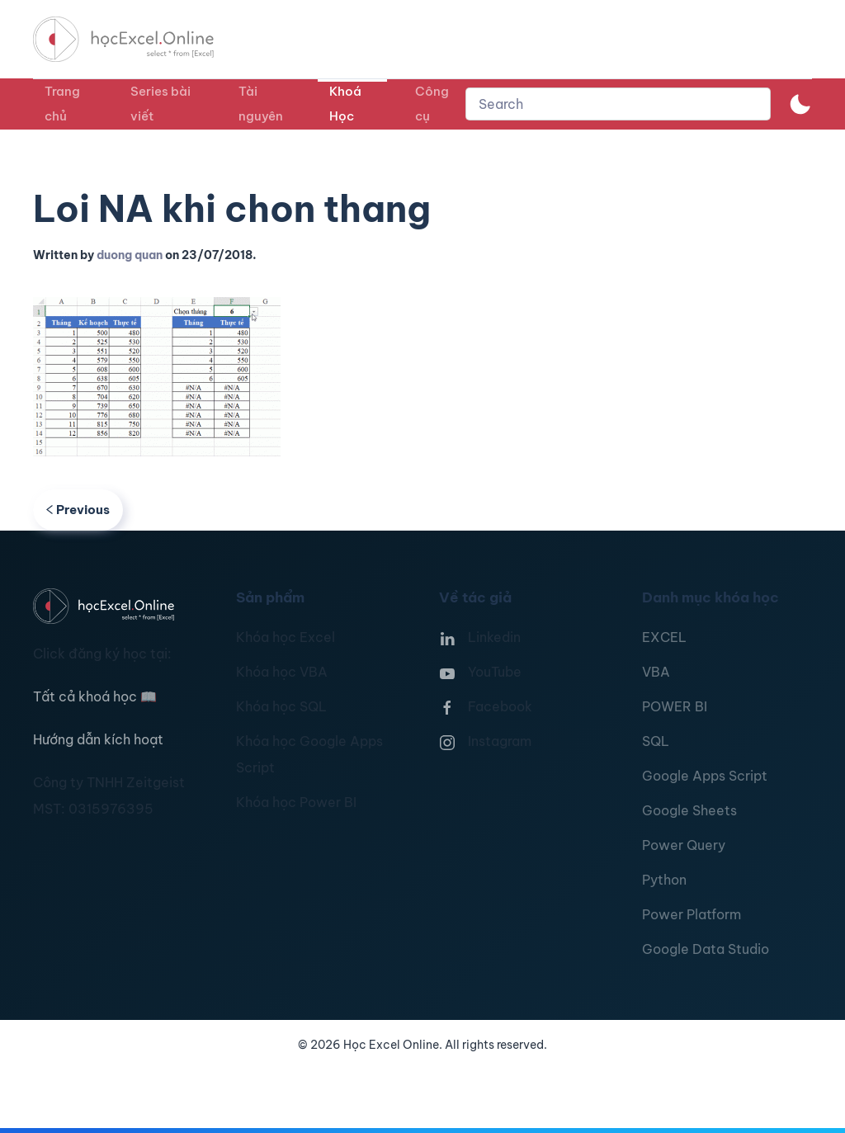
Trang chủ (62, 103)
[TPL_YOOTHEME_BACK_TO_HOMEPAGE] (138, 39)
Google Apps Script (704, 775)
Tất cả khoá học (95, 696)
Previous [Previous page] (78, 509)
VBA (656, 671)
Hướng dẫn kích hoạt (98, 739)
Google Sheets (689, 810)
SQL (655, 741)
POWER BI (674, 706)
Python (664, 879)
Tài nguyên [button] (260, 103)
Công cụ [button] (432, 103)
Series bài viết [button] (160, 103)
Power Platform (691, 914)
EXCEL (664, 637)
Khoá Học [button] (345, 103)
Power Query (683, 845)
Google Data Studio (705, 949)
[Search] (618, 103)
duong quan (130, 255)
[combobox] (618, 103)
